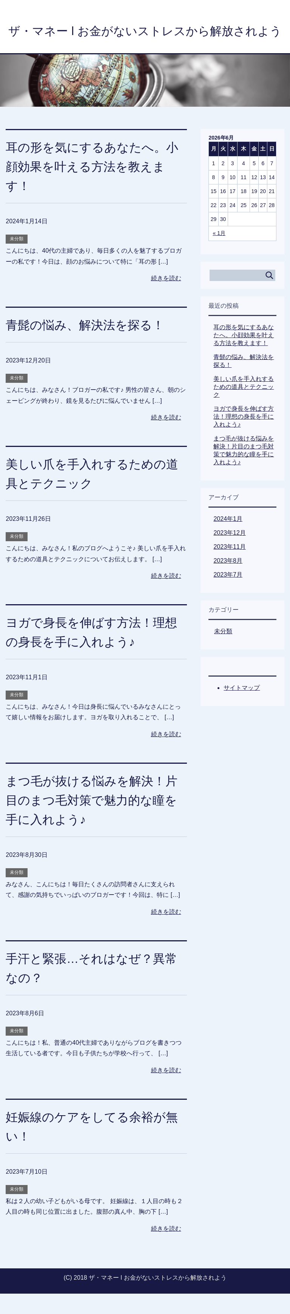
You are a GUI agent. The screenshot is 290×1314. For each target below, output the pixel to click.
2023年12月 (229, 553)
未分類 (16, 259)
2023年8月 (227, 581)
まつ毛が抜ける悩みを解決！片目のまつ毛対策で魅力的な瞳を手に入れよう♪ (90, 820)
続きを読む (166, 298)
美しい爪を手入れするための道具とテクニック (243, 407)
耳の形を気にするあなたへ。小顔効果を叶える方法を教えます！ (91, 186)
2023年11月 (229, 567)
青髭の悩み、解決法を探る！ (90, 345)
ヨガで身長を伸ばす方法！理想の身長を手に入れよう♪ (243, 437)
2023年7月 (227, 595)
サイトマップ (242, 708)
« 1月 (219, 253)
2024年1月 (227, 539)
